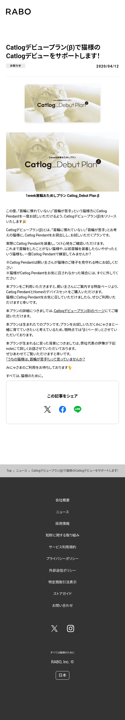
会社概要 (62, 500)
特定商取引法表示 (62, 582)
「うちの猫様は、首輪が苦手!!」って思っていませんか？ (45, 359)
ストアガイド (62, 594)
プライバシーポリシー (62, 559)
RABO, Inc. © (62, 661)
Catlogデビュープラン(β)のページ (79, 311)
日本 (62, 675)
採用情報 (62, 524)
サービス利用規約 (62, 547)
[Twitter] (54, 629)
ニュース (21, 470)
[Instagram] (71, 629)
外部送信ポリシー (62, 570)
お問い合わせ (62, 606)
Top (9, 470)
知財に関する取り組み (62, 535)
